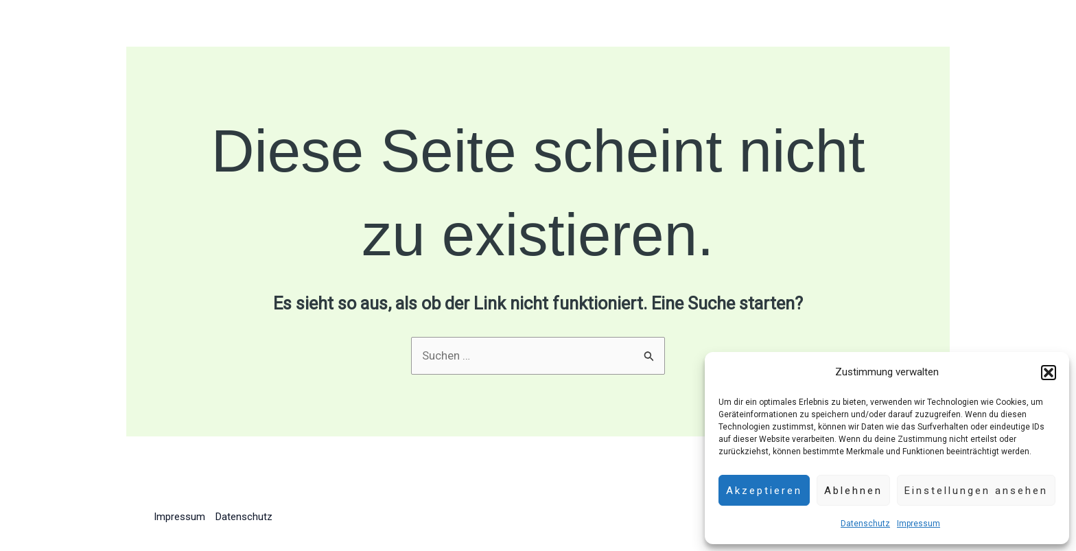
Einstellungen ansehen (976, 490)
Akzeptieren (764, 490)
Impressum (918, 523)
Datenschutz (865, 523)
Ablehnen (853, 490)
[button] (1048, 372)
